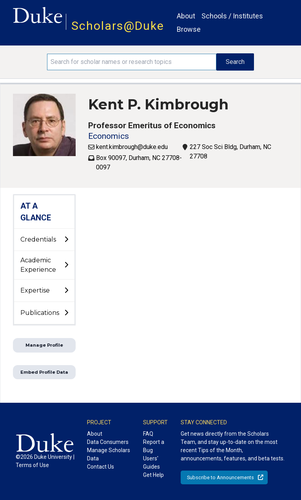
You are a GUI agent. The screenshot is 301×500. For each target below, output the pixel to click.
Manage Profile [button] (44, 345)
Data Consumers (108, 442)
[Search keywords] (131, 62)
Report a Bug (153, 446)
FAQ (148, 434)
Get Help (153, 475)
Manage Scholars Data (108, 454)
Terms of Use (32, 465)
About (186, 16)
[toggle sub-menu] (66, 239)
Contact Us (100, 467)
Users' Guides (151, 462)
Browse (189, 29)
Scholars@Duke (117, 26)
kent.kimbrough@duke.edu (132, 147)
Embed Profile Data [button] (44, 372)
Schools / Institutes (232, 16)
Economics (108, 136)
